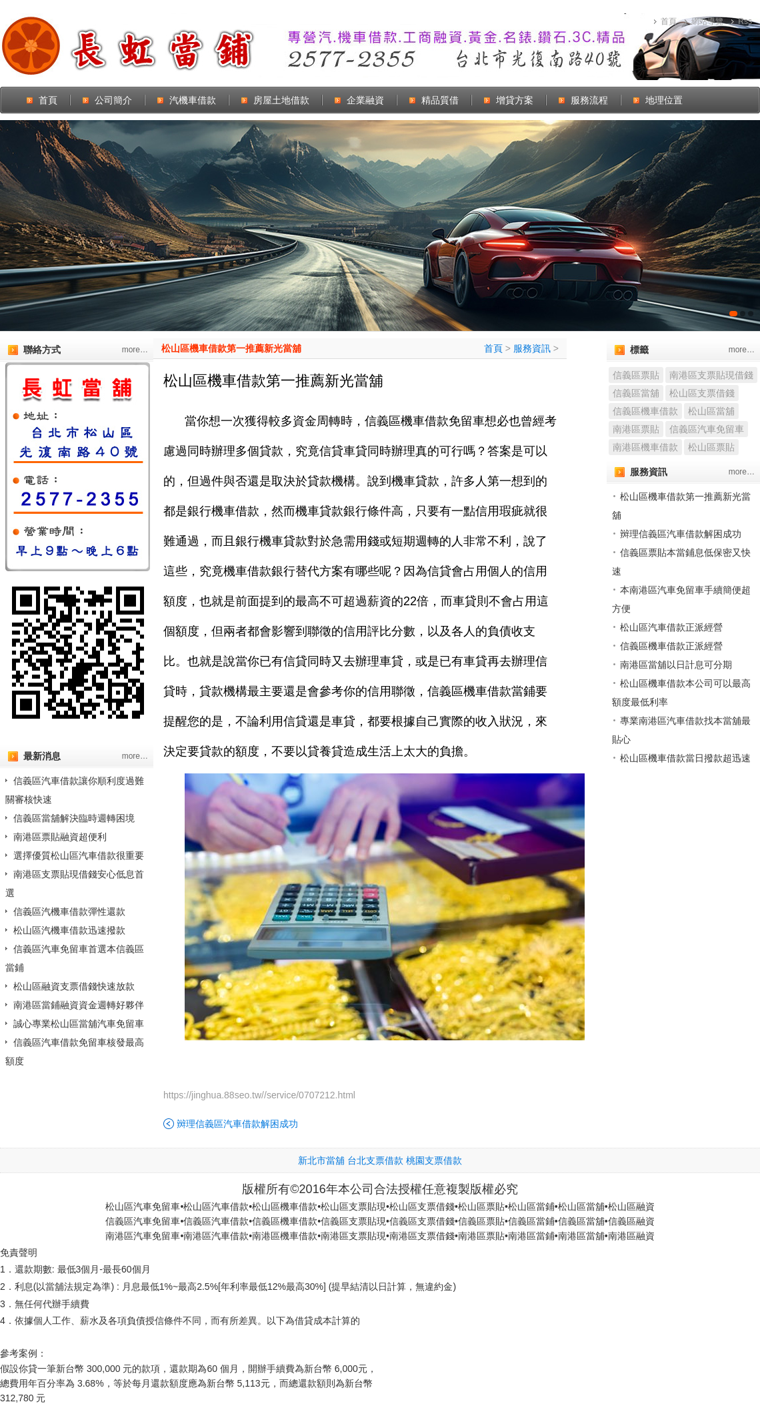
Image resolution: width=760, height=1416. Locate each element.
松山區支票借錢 (702, 393)
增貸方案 (514, 100)
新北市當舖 (321, 1160)
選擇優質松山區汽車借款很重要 (78, 855)
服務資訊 (532, 348)
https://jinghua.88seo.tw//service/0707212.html (259, 1095)
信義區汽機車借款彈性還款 (69, 911)
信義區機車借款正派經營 (671, 646)
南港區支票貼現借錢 (711, 375)
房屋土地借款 (281, 100)
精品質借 (440, 100)
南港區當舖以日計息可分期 (676, 664)
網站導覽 (707, 21)
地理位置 (664, 100)
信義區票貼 (636, 375)
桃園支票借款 (434, 1160)
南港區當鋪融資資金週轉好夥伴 (78, 1005)
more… (135, 349)
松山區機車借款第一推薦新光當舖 (231, 348)
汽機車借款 (192, 100)
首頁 (669, 21)
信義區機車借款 (645, 411)
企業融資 (365, 100)
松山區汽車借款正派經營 (671, 627)
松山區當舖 (711, 411)
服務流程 (589, 100)
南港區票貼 (636, 429)
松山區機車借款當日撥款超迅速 (685, 758)
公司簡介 (113, 100)
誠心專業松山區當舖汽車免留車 (78, 1023)
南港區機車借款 (645, 447)
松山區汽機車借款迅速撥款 (69, 930)
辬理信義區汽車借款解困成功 (237, 1123)
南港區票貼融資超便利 (60, 836)
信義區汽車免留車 (706, 429)
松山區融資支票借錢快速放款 (74, 986)
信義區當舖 (636, 393)
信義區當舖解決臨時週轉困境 (74, 818)
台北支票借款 (375, 1160)
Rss (745, 21)
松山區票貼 (711, 447)
